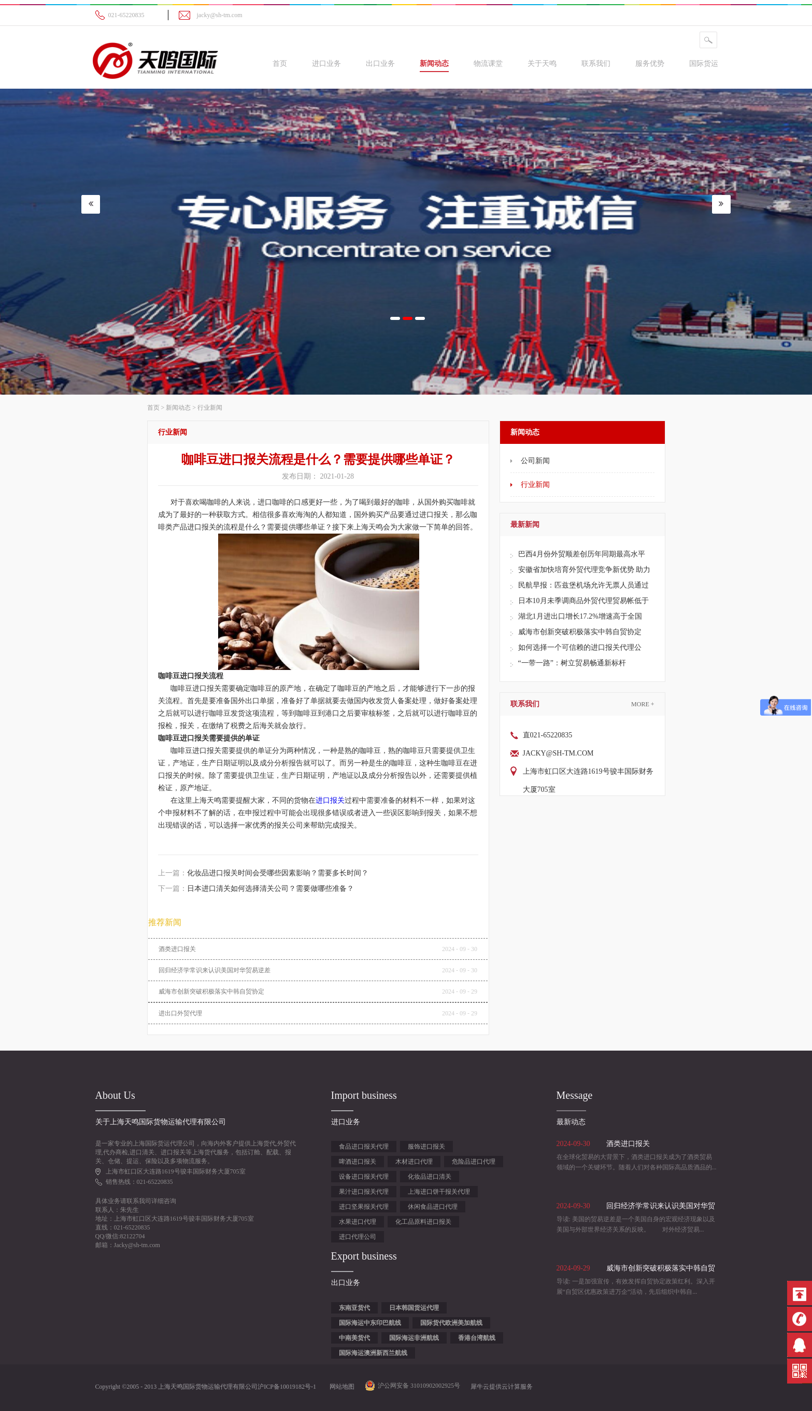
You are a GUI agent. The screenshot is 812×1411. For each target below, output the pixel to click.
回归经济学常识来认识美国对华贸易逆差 (214, 970)
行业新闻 (209, 407)
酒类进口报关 (177, 949)
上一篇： (263, 873)
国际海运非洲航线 (414, 1338)
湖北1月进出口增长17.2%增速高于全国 (580, 616)
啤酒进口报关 (357, 1161)
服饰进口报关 (426, 1146)
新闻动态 (178, 407)
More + (642, 704)
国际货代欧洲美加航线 (451, 1322)
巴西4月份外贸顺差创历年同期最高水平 (581, 554)
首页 (280, 63)
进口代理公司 (357, 1236)
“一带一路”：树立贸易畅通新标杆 (572, 663)
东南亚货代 (354, 1307)
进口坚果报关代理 (364, 1206)
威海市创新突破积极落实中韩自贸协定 (580, 632)
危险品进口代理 (473, 1161)
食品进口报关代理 (364, 1146)
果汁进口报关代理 (364, 1191)
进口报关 (330, 800)
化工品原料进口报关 (423, 1221)
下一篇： (256, 888)
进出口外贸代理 (180, 1013)
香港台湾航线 (476, 1338)
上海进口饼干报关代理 (439, 1191)
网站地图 (340, 1386)
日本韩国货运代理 (414, 1307)
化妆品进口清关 (429, 1176)
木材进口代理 (414, 1161)
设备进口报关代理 (364, 1176)
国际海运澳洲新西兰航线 (373, 1353)
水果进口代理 (357, 1221)
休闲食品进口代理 (433, 1206)
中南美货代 (354, 1338)
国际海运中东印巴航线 (370, 1322)
